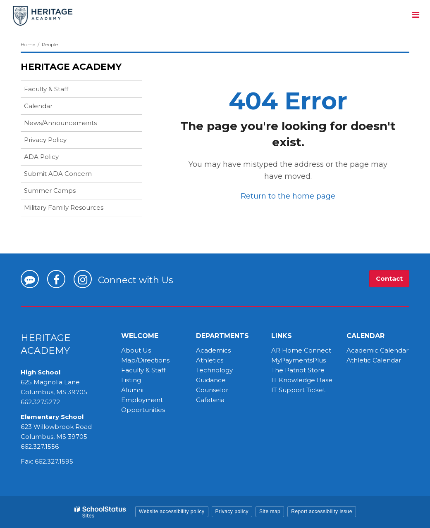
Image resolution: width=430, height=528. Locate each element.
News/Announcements (60, 123)
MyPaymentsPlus (298, 360)
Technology (214, 370)
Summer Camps (63, 192)
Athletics (209, 360)
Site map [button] (269, 511)
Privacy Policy (45, 140)
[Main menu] (415, 14)
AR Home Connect (301, 350)
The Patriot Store (298, 370)
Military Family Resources (63, 207)
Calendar (38, 106)
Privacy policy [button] (231, 511)
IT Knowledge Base (301, 380)
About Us (136, 350)
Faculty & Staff (46, 89)
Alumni (132, 390)
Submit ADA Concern (58, 174)
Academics (213, 350)
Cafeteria (210, 400)
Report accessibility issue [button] (321, 511)
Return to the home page (288, 196)
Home (28, 44)
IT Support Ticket (298, 390)
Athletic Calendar (373, 360)
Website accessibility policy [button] (172, 511)
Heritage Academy (71, 66)
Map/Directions (145, 360)
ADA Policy (41, 157)
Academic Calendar (377, 350)
